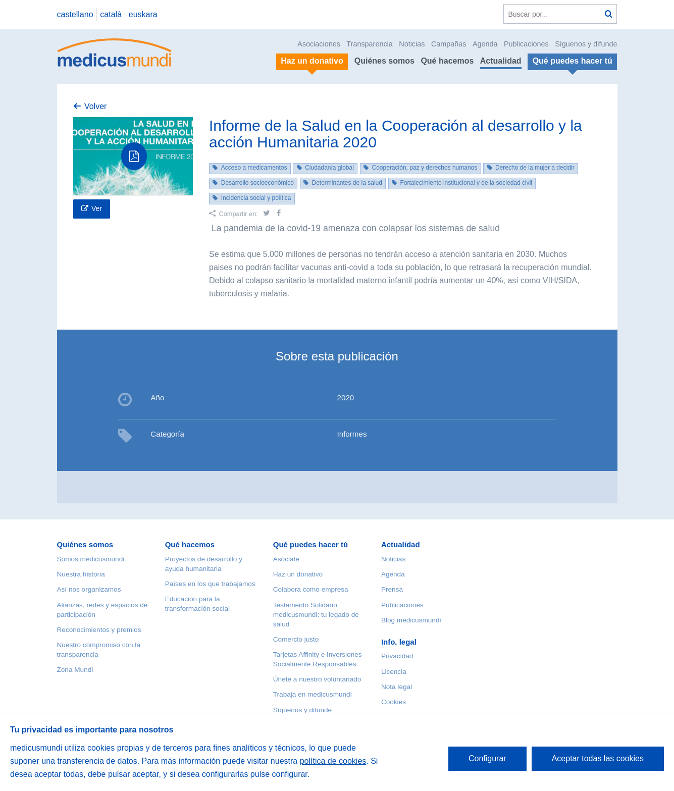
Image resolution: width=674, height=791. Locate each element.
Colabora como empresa (310, 589)
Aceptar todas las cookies (598, 758)
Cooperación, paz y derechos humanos (425, 167)
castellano (75, 14)
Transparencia (369, 44)
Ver (96, 208)
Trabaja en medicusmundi (312, 694)
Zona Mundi (75, 669)
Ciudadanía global (329, 167)
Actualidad (501, 61)
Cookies (393, 702)
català (111, 14)
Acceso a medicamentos (254, 167)
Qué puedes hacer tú (310, 544)
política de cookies (333, 761)
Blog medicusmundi (411, 620)
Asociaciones (318, 44)
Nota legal (396, 687)
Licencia (393, 671)
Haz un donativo (298, 574)
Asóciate (286, 559)
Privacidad (397, 656)
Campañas (448, 44)
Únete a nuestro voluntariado (317, 679)
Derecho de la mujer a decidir (535, 167)
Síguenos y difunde (586, 44)
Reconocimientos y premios (99, 630)
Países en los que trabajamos (210, 584)
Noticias (412, 44)
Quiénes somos (384, 61)
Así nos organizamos (89, 589)
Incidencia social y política (256, 197)
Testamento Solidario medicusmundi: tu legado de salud (316, 614)
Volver (95, 106)
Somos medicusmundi (91, 559)
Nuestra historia (81, 574)
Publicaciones (526, 44)
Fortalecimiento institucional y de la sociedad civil (466, 182)
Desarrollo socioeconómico (257, 182)
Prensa (392, 589)
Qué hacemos (447, 61)
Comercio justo (296, 639)
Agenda (485, 44)
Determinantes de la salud (347, 182)
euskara (143, 14)
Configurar (487, 758)
